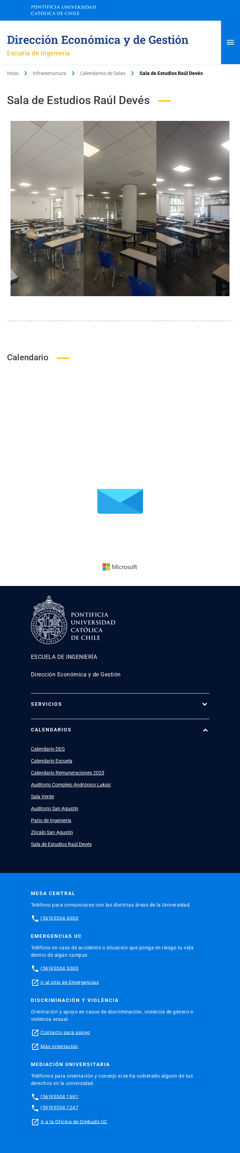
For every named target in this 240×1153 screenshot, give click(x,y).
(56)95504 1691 (59, 1096)
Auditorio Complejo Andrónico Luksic (71, 784)
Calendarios (51, 729)
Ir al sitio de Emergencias (69, 982)
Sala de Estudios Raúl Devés (61, 844)
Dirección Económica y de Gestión (98, 39)
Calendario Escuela (51, 761)
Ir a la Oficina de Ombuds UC (74, 1121)
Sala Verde (42, 796)
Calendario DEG (48, 749)
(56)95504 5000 (59, 968)
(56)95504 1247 (59, 1107)
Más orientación (59, 1046)
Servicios (46, 704)
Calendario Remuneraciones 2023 (67, 773)
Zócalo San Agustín (52, 832)
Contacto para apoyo (65, 1032)
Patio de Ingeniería (51, 820)
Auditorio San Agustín (54, 808)
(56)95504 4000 (59, 918)
